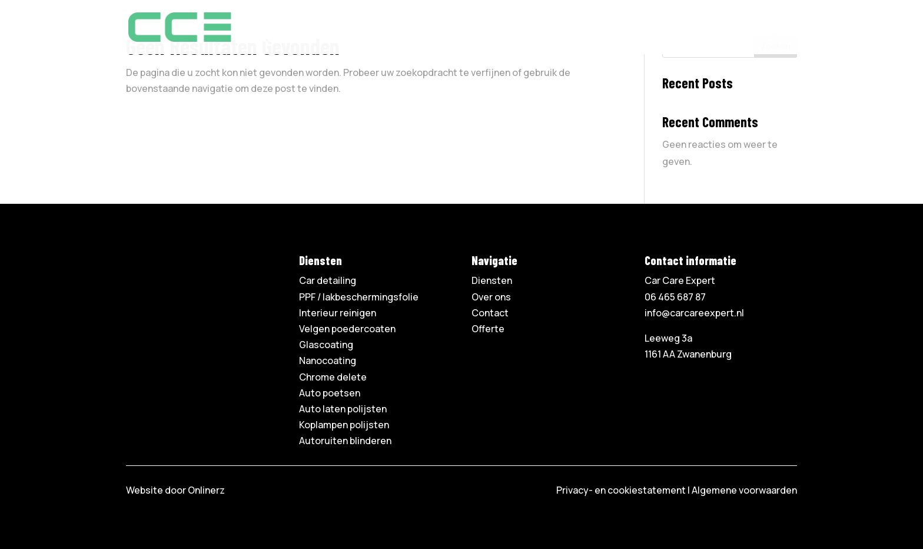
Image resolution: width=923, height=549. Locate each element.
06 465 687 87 (735, 32)
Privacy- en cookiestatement (621, 490)
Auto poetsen (329, 392)
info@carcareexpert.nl (694, 312)
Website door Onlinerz (175, 490)
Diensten (495, 32)
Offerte (664, 32)
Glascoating (326, 344)
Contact (613, 32)
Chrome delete (333, 377)
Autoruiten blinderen (345, 440)
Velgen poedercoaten (347, 328)
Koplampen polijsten (344, 424)
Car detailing (327, 280)
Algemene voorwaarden (744, 490)
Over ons (561, 32)
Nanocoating (327, 360)
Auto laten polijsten (343, 408)
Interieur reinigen (337, 312)
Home (447, 32)
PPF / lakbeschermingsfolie (359, 296)
